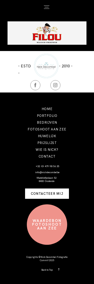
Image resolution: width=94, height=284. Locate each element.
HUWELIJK (47, 136)
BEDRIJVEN (47, 122)
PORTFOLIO (47, 115)
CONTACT (47, 156)
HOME (47, 109)
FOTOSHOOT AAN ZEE (47, 129)
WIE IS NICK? (47, 149)
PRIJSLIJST (47, 143)
